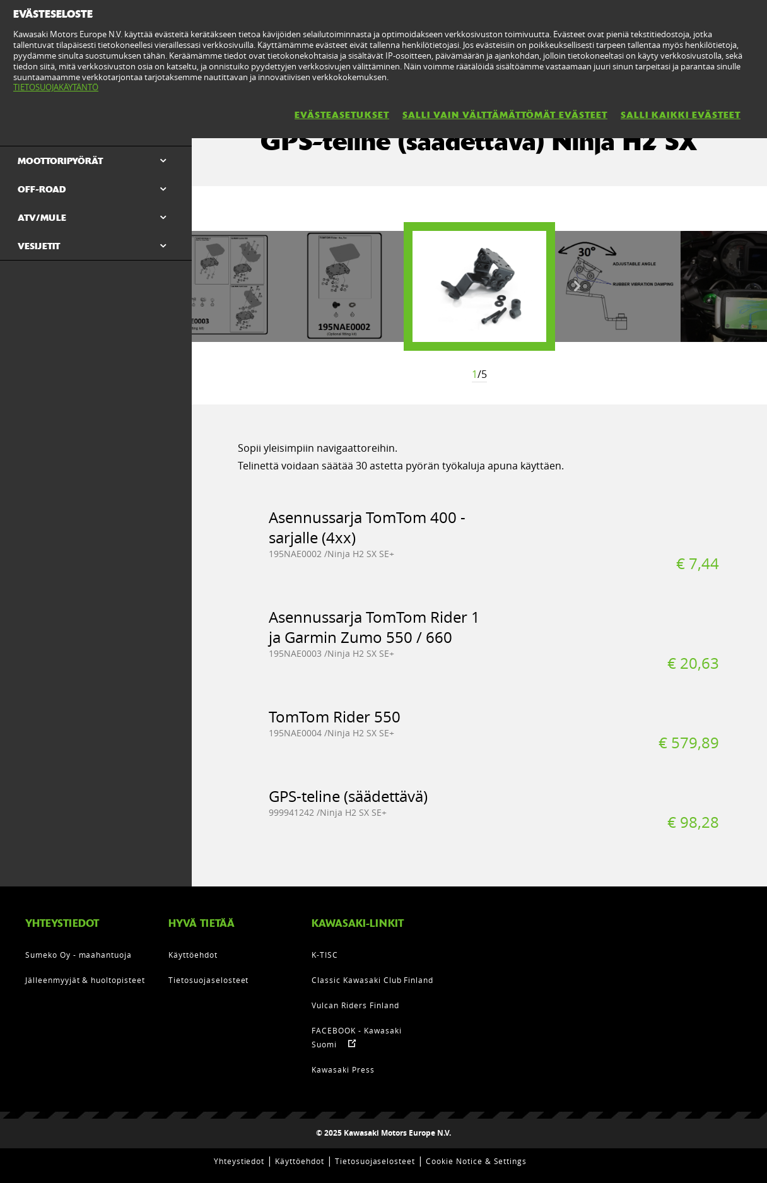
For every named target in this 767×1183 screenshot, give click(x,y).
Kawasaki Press (343, 1069)
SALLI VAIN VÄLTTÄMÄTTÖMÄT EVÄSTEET (504, 115)
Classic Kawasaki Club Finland (372, 980)
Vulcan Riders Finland (355, 1005)
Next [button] (577, 286)
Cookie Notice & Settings (476, 1161)
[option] (479, 286)
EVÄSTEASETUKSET (342, 115)
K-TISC (325, 955)
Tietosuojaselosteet (208, 980)
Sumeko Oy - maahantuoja (78, 955)
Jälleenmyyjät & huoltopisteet (85, 980)
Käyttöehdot (193, 955)
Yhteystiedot (239, 1161)
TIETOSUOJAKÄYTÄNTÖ (55, 87)
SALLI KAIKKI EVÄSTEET (681, 115)
